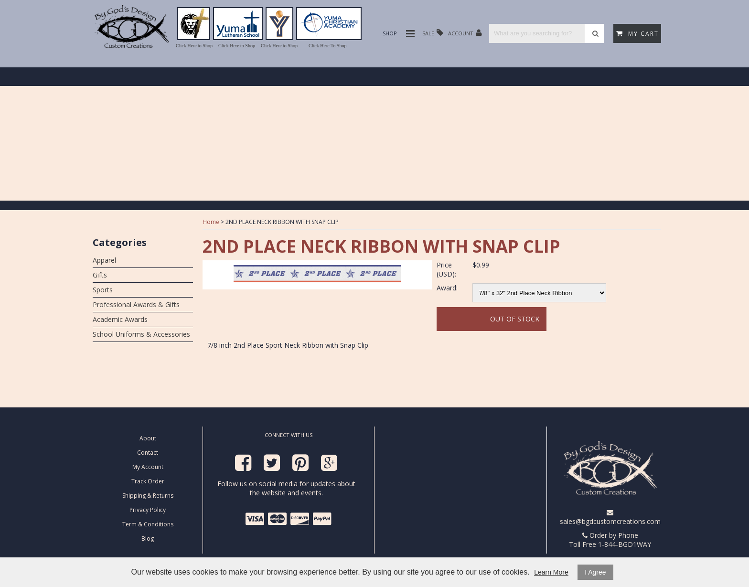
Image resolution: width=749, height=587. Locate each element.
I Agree (595, 572)
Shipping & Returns (147, 495)
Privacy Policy (147, 510)
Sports (103, 289)
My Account (147, 467)
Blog (147, 538)
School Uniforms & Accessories (141, 334)
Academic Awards (120, 319)
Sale (432, 33)
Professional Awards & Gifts (136, 304)
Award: (447, 287)
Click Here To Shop (327, 45)
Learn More (551, 572)
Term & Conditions (147, 524)
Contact (147, 452)
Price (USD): (446, 269)
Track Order (147, 481)
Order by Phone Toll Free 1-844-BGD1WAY (610, 540)
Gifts (100, 274)
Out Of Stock (514, 318)
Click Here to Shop (194, 45)
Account (465, 33)
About (147, 438)
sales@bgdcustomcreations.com (610, 517)
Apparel (104, 260)
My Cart (637, 34)
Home (211, 222)
